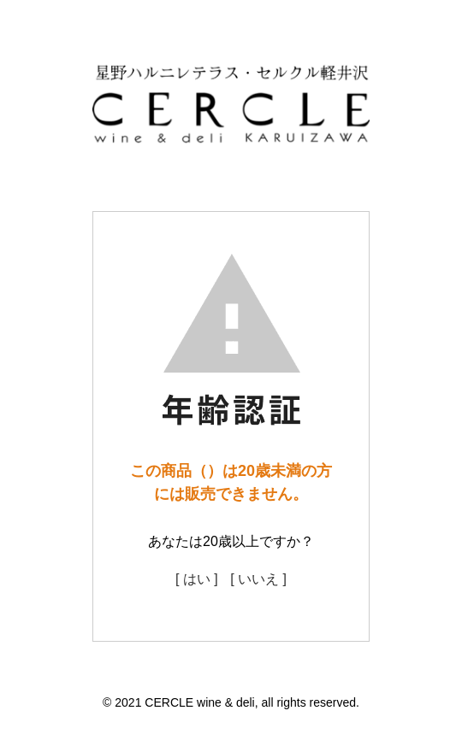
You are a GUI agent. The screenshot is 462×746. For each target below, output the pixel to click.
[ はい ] (196, 579)
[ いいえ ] (258, 579)
